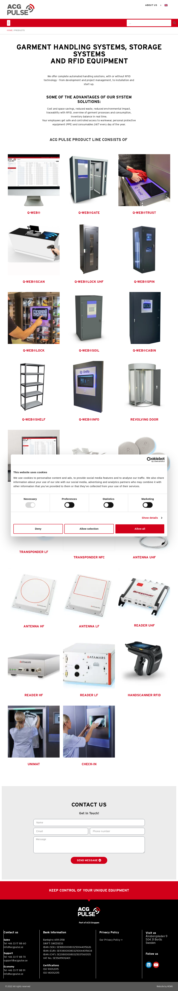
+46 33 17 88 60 (17, 943)
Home (10, 30)
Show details (150, 517)
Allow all (140, 528)
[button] (8, 23)
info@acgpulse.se (13, 947)
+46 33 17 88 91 (16, 970)
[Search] (174, 23)
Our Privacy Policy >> (111, 939)
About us (151, 5)
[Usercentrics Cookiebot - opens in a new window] (149, 459)
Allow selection (88, 528)
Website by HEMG (165, 986)
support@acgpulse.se (16, 960)
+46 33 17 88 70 (17, 956)
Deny (38, 528)
